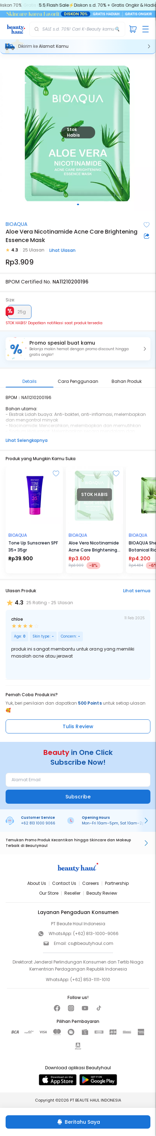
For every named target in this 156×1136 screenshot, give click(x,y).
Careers (90, 883)
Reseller (72, 893)
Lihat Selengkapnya (27, 440)
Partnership (117, 883)
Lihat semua (136, 591)
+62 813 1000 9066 (38, 823)
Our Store (48, 893)
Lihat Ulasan (62, 250)
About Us (36, 883)
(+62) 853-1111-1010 (90, 979)
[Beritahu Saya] (78, 1122)
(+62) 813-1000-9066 (96, 933)
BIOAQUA (16, 224)
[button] (78, 348)
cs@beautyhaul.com (90, 943)
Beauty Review (101, 893)
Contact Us (64, 883)
